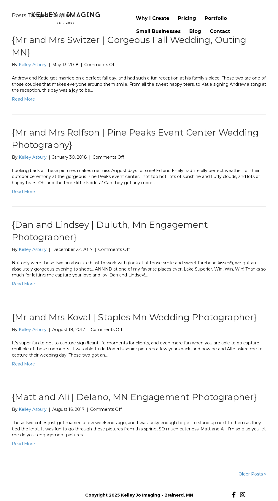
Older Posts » (252, 474)
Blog (195, 31)
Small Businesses (158, 31)
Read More (23, 99)
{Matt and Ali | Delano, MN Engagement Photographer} (134, 397)
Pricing (187, 18)
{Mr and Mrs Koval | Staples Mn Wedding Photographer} (134, 317)
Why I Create (152, 18)
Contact (220, 31)
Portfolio (216, 18)
